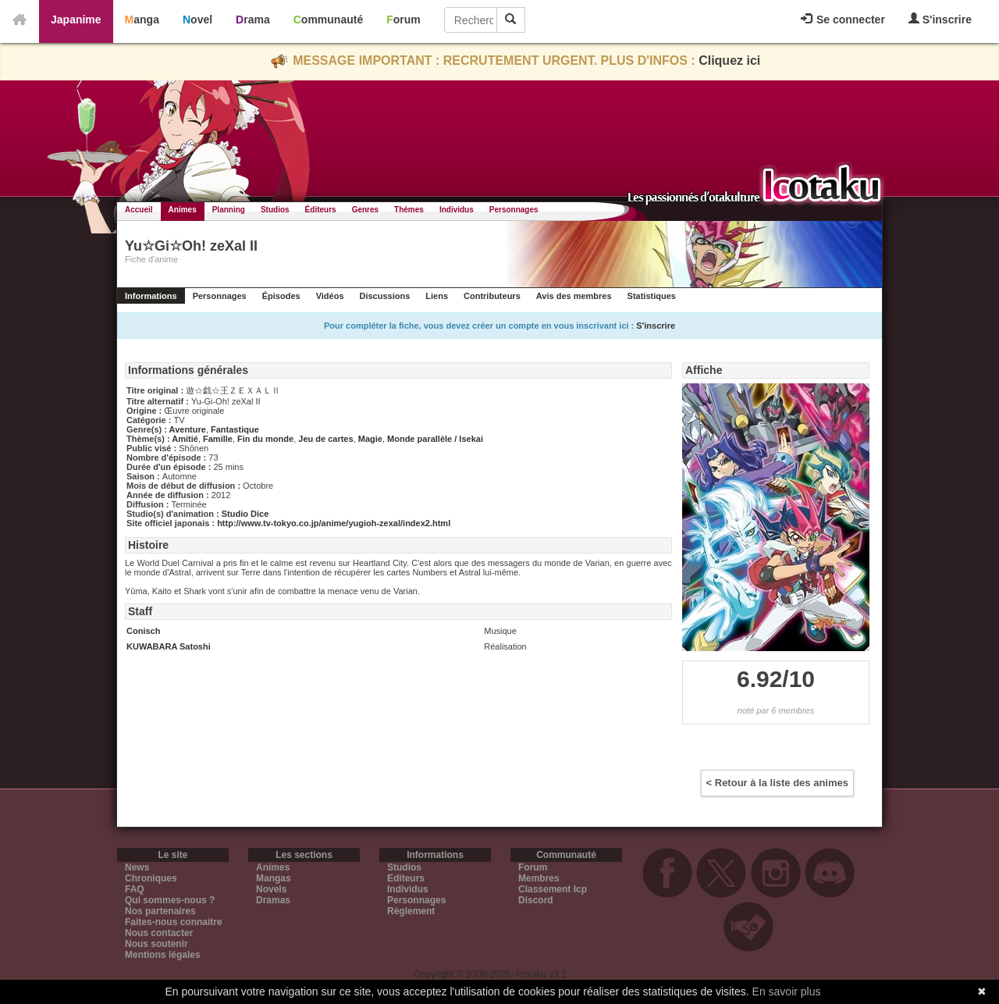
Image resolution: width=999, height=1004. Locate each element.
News (137, 867)
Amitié (185, 438)
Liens (436, 296)
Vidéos (330, 296)
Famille (218, 438)
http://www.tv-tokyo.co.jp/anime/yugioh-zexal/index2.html (333, 523)
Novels (271, 889)
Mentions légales (163, 954)
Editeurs (406, 878)
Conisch (143, 631)
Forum (403, 19)
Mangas (273, 878)
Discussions (385, 296)
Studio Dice (245, 513)
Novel (197, 19)
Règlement (411, 911)
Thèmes (409, 209)
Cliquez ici (729, 60)
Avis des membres (574, 296)
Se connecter (843, 19)
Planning (228, 209)
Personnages (514, 209)
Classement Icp (552, 889)
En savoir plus (786, 991)
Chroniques (151, 878)
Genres (365, 209)
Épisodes (281, 296)
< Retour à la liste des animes (777, 783)
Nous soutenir (156, 943)
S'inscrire (940, 19)
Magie (370, 438)
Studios (275, 209)
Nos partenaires (160, 911)
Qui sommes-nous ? (170, 900)
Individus (456, 209)
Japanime (76, 19)
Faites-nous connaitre (173, 922)
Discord (535, 900)
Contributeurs (492, 296)
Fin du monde (265, 438)
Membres (539, 878)
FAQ (134, 889)
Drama (253, 19)
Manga (142, 19)
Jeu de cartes (325, 438)
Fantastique (235, 429)
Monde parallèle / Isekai (435, 438)
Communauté (328, 19)
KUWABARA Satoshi (168, 646)
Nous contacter (159, 932)
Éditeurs (320, 209)
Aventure (187, 429)
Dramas (273, 900)
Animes (183, 209)
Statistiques (651, 296)
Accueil (139, 209)
